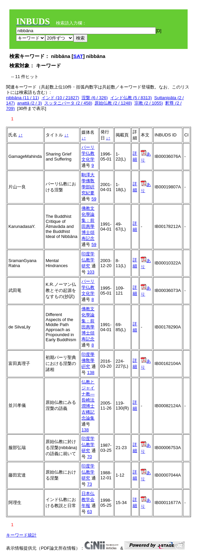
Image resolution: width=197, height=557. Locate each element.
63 (89, 511)
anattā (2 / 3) (29, 103)
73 (89, 484)
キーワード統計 (21, 535)
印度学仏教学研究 (87, 259)
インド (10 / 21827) (60, 97)
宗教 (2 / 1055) (148, 103)
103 (90, 271)
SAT (78, 56)
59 (93, 198)
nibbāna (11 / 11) (22, 97)
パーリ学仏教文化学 (87, 153)
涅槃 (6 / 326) (94, 97)
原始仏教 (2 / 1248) (113, 103)
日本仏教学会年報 (87, 499)
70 (89, 456)
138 (90, 372)
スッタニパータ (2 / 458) (68, 103)
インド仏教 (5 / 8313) (131, 97)
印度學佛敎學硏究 (87, 360)
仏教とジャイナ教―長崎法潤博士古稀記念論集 (87, 400)
